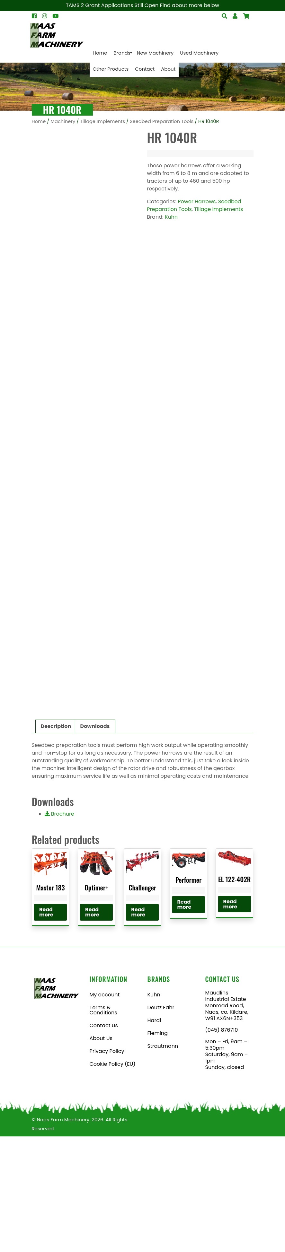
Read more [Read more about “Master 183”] (46, 1027)
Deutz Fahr (160, 1123)
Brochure (59, 929)
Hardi (154, 1136)
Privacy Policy (107, 1166)
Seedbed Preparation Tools (161, 121)
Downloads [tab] (95, 841)
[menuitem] (100, 53)
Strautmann (162, 1161)
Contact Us (104, 1141)
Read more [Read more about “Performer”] (184, 1020)
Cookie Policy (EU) (113, 1179)
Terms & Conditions (103, 1125)
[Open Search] (246, 16)
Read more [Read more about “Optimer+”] (92, 1027)
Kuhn (171, 217)
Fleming (157, 1148)
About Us (101, 1154)
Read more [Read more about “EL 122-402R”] (230, 1019)
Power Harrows (197, 201)
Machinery (62, 121)
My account (105, 1110)
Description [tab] (56, 841)
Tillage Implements (102, 121)
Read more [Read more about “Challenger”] (138, 1027)
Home (39, 121)
